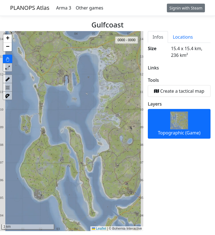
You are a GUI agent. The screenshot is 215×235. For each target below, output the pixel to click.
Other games (89, 8)
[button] (7, 38)
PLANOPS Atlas (29, 7)
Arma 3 (63, 8)
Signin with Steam (185, 8)
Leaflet (99, 229)
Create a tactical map (179, 91)
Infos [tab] (158, 37)
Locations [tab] (183, 37)
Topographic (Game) (179, 123)
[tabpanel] (179, 92)
